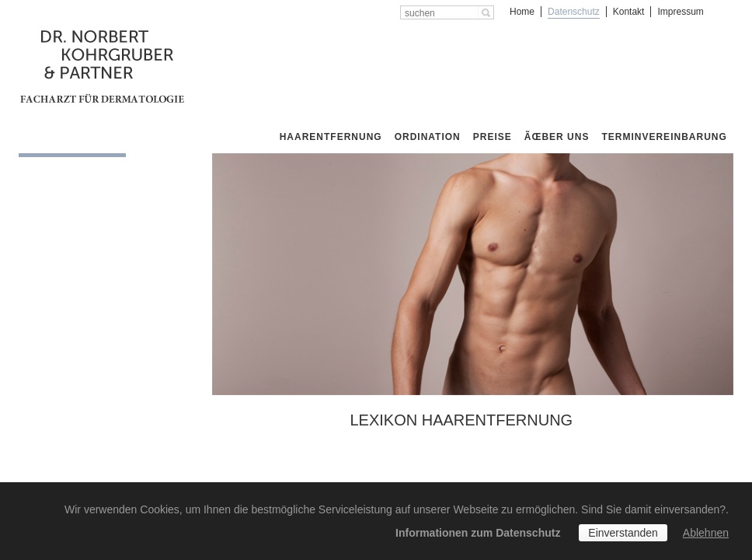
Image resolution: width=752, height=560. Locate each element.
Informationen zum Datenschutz (477, 533)
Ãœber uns (557, 136)
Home (522, 11)
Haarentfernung (331, 136)
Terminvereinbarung (663, 136)
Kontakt (629, 11)
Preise (492, 136)
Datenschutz (574, 11)
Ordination (428, 136)
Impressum (680, 11)
